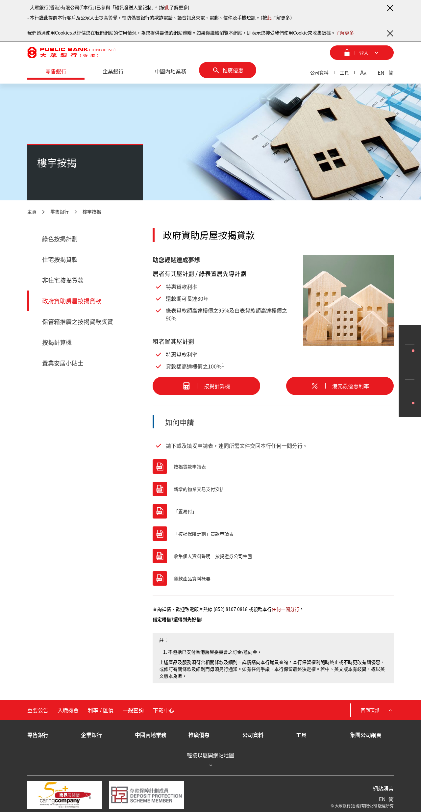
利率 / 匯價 (100, 710)
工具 (344, 72)
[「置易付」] (273, 511)
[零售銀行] (56, 71)
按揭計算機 (57, 342)
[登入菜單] (362, 52)
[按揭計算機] (206, 386)
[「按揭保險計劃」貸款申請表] (273, 533)
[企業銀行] (113, 71)
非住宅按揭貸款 (63, 280)
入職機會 (68, 710)
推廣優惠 (199, 735)
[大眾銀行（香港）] (71, 52)
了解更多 (344, 32)
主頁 (32, 211)
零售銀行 (59, 211)
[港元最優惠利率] (340, 386)
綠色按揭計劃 (60, 238)
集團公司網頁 (366, 735)
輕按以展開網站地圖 (210, 760)
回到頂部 (377, 710)
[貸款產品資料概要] (273, 578)
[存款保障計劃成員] (146, 795)
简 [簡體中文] (391, 72)
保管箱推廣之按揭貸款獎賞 (77, 321)
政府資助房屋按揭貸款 (71, 300)
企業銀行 (91, 735)
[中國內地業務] (170, 71)
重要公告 (37, 710)
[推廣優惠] (227, 70)
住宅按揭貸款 (60, 259)
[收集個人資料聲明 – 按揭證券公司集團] (273, 556)
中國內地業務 (150, 735)
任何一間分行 (285, 609)
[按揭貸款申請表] (273, 466)
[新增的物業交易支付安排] (273, 489)
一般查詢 (133, 710)
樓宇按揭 (92, 211)
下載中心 (163, 710)
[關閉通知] (390, 8)
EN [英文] (381, 72)
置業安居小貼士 (63, 363)
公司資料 (319, 72)
